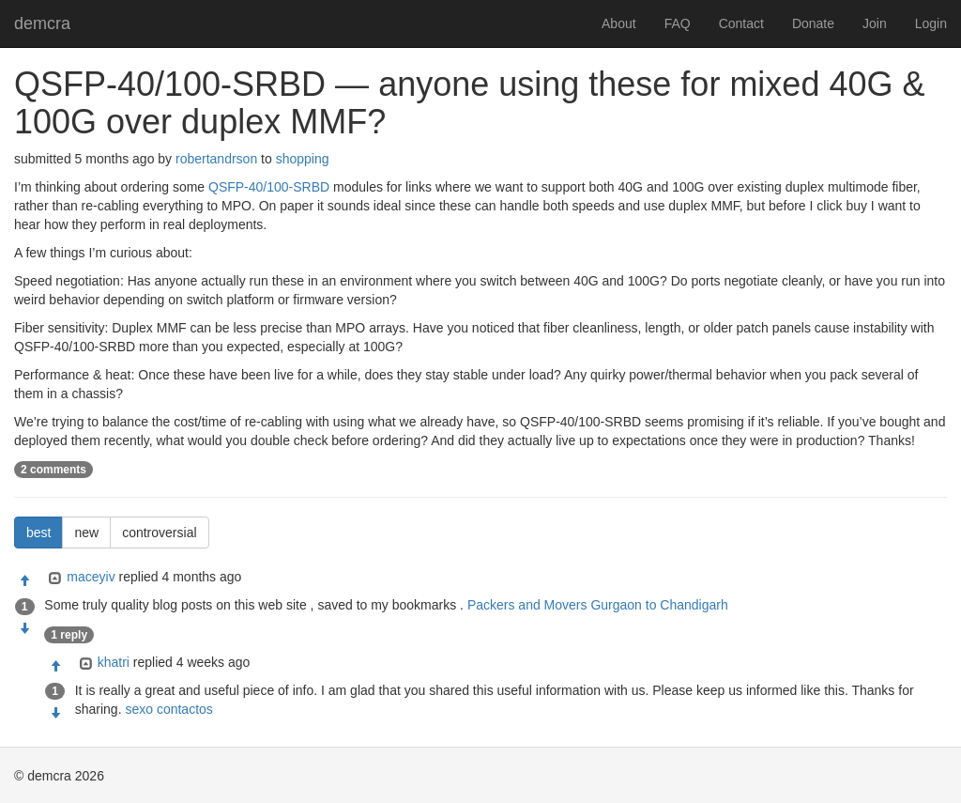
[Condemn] (24, 629)
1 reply (69, 634)
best (38, 532)
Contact (741, 23)
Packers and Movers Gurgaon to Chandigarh (597, 604)
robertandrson (216, 158)
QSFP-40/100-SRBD (268, 186)
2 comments (53, 469)
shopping (302, 158)
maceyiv (90, 576)
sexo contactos (168, 709)
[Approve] (24, 581)
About (619, 23)
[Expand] (53, 578)
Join (874, 23)
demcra (42, 23)
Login (931, 23)
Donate (813, 23)
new (86, 532)
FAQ (677, 23)
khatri (114, 662)
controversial (159, 532)
